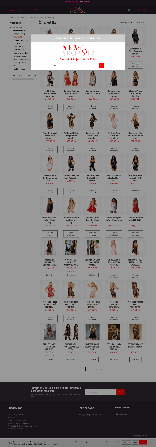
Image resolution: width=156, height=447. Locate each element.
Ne (55, 65)
